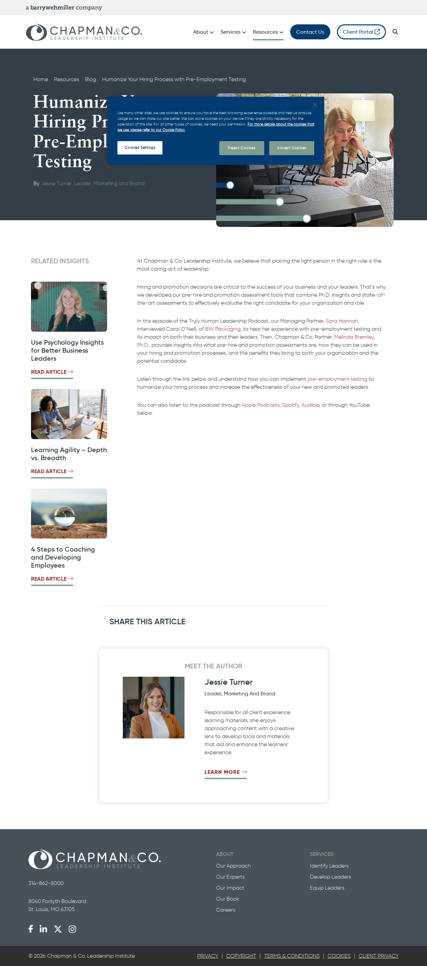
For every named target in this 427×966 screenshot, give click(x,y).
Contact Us (310, 32)
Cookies (339, 956)
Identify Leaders (329, 866)
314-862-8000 (46, 883)
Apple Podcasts (261, 405)
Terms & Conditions (292, 956)
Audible (310, 405)
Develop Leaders (330, 877)
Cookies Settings (139, 147)
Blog (90, 79)
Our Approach (233, 866)
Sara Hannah (342, 321)
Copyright (241, 956)
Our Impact (230, 888)
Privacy (207, 956)
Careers (225, 910)
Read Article (52, 371)
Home (40, 79)
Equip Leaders (327, 888)
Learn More (225, 771)
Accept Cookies (291, 147)
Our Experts (230, 877)
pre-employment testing (337, 379)
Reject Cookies (241, 147)
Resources (66, 79)
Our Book (227, 899)
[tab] (207, 956)
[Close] (315, 104)
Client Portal (361, 32)
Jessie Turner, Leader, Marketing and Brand (92, 183)
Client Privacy (379, 956)
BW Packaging (223, 329)
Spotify (290, 405)
